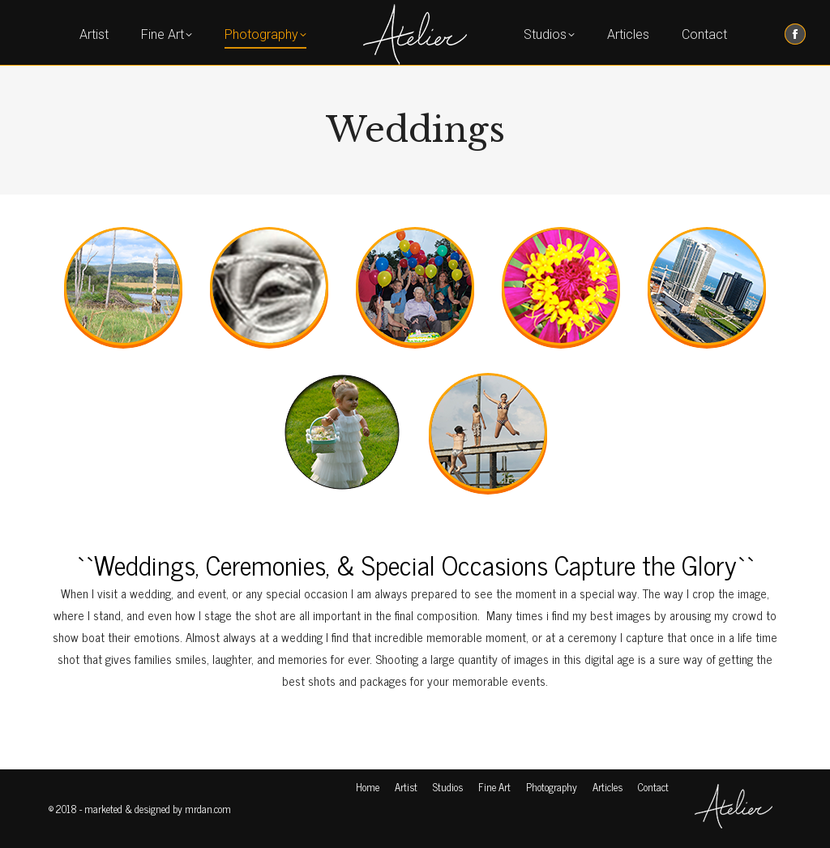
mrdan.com (208, 808)
